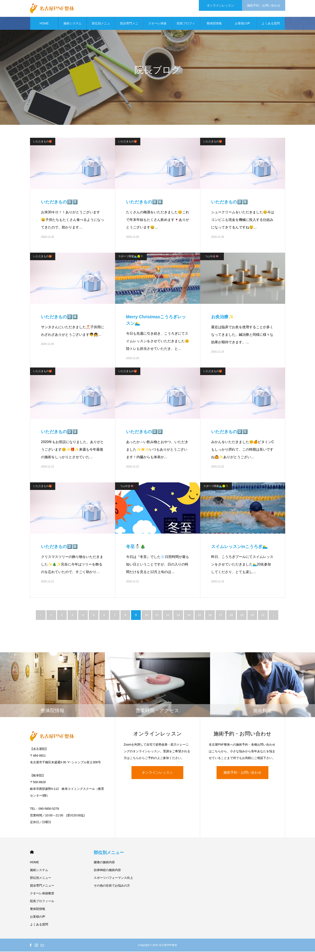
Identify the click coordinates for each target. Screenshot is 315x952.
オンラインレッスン (157, 773)
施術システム (72, 23)
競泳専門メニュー (129, 26)
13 (178, 615)
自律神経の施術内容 (107, 870)
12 (167, 615)
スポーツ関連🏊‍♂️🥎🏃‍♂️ (131, 256)
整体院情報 (214, 23)
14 (189, 615)
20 (252, 615)
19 (242, 615)
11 (157, 615)
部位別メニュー (101, 26)
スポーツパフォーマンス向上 (113, 878)
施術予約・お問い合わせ (242, 773)
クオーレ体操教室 (157, 26)
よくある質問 (271, 23)
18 (231, 615)
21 (263, 615)
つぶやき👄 (212, 256)
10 (146, 615)
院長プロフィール (186, 26)
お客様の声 (242, 23)
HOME (44, 23)
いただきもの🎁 (42, 141)
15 (199, 615)
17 (220, 615)
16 (210, 615)
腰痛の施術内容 (104, 862)
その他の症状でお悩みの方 (112, 886)
